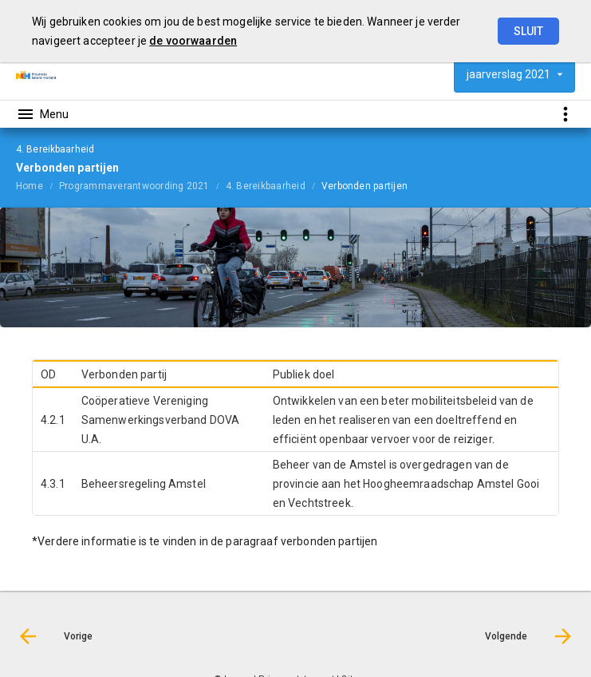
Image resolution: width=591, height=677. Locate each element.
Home (29, 186)
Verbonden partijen (364, 186)
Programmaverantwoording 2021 (134, 186)
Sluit (528, 31)
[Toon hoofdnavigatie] (42, 114)
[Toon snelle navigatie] (565, 114)
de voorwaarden (193, 40)
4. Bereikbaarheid (265, 186)
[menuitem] (37, 185)
